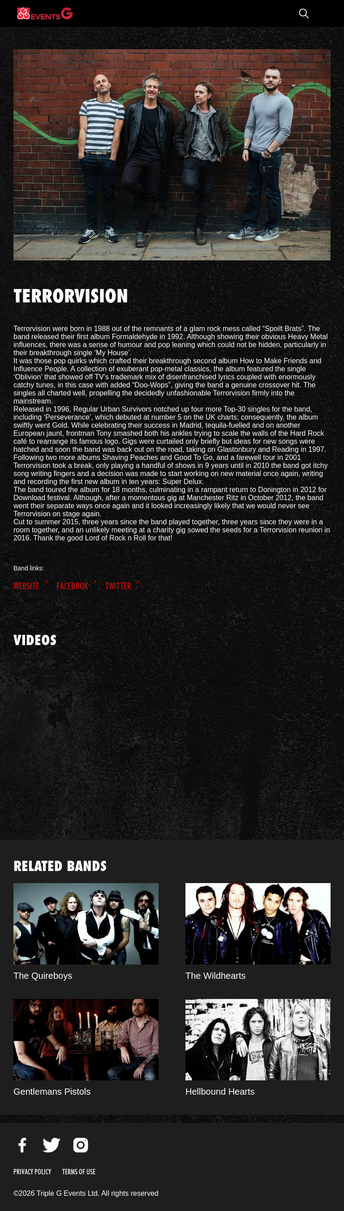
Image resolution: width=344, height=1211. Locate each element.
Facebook (72, 586)
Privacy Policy (32, 1172)
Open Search (304, 13)
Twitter (118, 586)
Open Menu (322, 13)
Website (26, 586)
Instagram (81, 1145)
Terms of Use (78, 1172)
